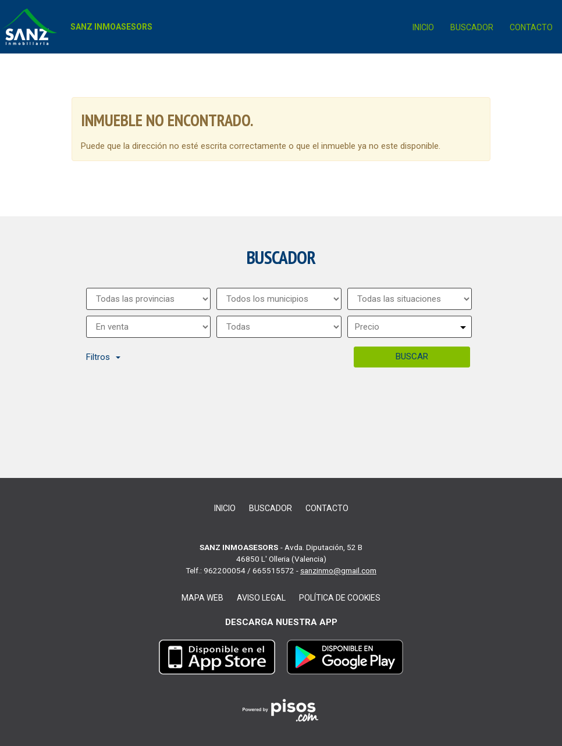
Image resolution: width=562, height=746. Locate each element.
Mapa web (202, 597)
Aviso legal (261, 597)
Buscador (471, 27)
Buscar (412, 356)
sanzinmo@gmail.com (338, 570)
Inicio (423, 27)
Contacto (531, 27)
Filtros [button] (103, 357)
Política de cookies (339, 597)
